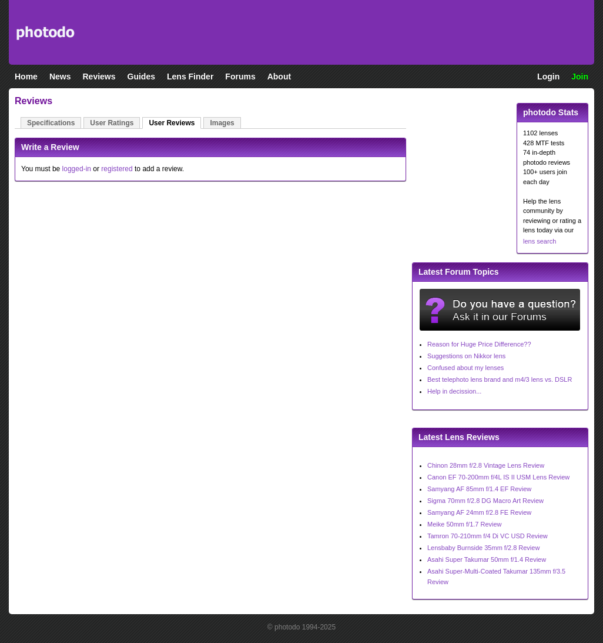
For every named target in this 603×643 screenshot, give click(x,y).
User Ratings (111, 123)
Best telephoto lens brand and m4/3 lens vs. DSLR (499, 379)
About (279, 76)
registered (116, 169)
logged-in (76, 169)
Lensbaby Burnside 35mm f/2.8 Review (483, 547)
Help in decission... (454, 391)
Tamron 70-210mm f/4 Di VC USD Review (487, 535)
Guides (141, 76)
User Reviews (172, 123)
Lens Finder (190, 76)
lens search (539, 241)
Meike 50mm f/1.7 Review (464, 524)
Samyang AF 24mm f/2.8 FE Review (479, 512)
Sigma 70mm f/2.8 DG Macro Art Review (485, 500)
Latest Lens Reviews (459, 437)
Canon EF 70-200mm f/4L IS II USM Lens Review (498, 477)
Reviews (98, 76)
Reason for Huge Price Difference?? (479, 344)
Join (579, 76)
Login (548, 76)
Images (222, 123)
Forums (240, 76)
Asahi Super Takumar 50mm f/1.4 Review (486, 559)
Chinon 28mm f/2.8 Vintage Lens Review (485, 465)
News (60, 76)
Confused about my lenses (465, 367)
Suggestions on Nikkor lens (466, 355)
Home (26, 76)
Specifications (51, 123)
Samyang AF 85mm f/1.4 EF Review (479, 488)
